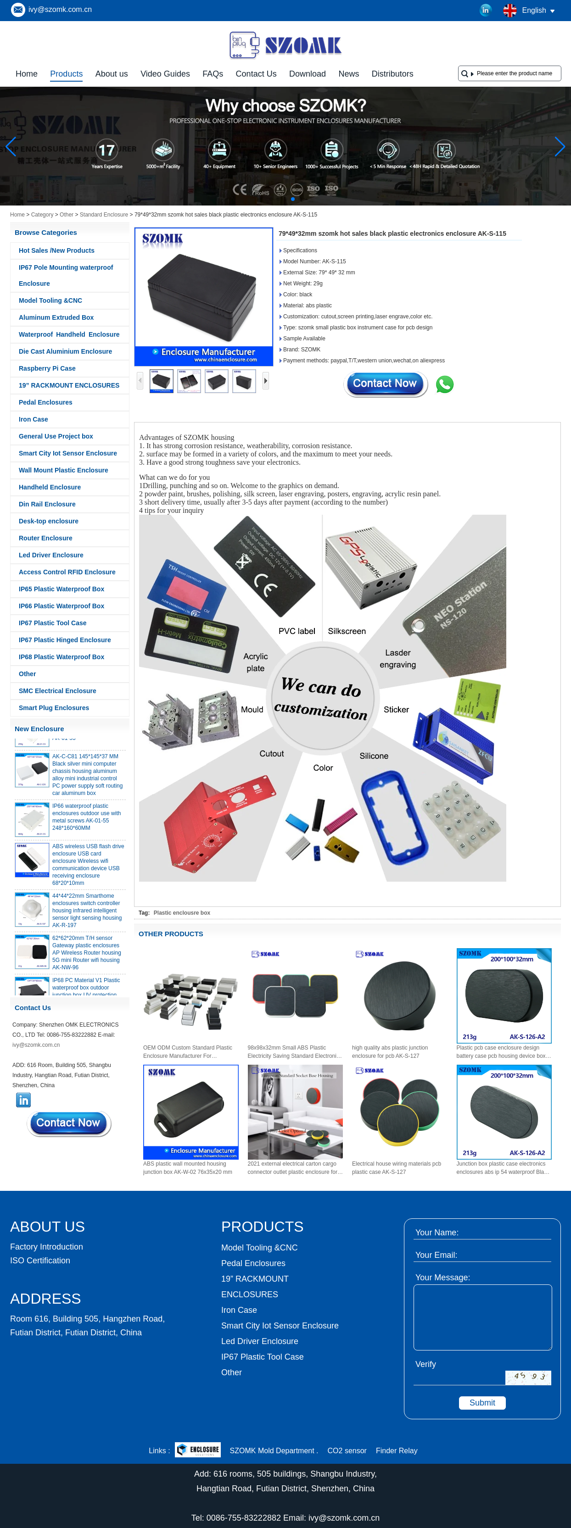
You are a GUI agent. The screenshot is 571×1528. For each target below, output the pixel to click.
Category (42, 214)
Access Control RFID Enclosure (67, 572)
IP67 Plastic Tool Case (53, 623)
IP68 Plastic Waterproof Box (61, 657)
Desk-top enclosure (48, 521)
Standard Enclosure (104, 214)
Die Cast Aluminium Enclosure (65, 351)
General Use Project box (56, 436)
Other (66, 214)
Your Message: (442, 1277)
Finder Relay (397, 1451)
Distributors (393, 73)
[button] (271, 199)
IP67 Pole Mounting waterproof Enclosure (66, 275)
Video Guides (165, 73)
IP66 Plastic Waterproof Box (61, 606)
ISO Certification (40, 1260)
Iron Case (33, 419)
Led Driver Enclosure (51, 555)
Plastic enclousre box (182, 913)
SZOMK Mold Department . (274, 1451)
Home (27, 73)
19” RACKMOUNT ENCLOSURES (69, 385)
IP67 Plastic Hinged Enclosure (65, 640)
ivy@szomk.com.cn (60, 9)
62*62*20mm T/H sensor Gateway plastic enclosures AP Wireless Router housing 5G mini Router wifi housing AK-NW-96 (86, 956)
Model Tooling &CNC (50, 300)
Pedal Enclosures (46, 402)
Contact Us (256, 73)
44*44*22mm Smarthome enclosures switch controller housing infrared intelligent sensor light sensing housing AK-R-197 (87, 914)
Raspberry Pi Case (47, 368)
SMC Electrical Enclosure (57, 691)
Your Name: (437, 1232)
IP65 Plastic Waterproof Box (61, 589)
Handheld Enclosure (50, 487)
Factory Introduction (46, 1246)
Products (66, 73)
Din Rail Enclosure (47, 504)
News (348, 73)
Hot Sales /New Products (57, 250)
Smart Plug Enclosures (54, 707)
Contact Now (70, 1124)
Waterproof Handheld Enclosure (69, 334)
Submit (482, 1402)
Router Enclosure (46, 538)
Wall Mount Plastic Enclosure (63, 470)
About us (111, 73)
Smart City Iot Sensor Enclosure (68, 453)
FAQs (212, 73)
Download (307, 73)
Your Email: (436, 1255)
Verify (425, 1364)
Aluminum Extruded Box (56, 317)
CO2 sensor (347, 1451)
